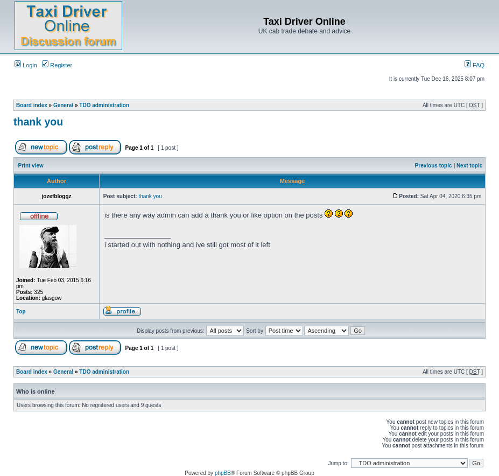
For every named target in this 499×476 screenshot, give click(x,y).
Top (21, 311)
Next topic (469, 166)
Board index (31, 105)
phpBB (223, 473)
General (63, 105)
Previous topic (433, 166)
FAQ (474, 65)
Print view (31, 166)
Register (57, 65)
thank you (38, 122)
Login (26, 65)
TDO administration (104, 105)
